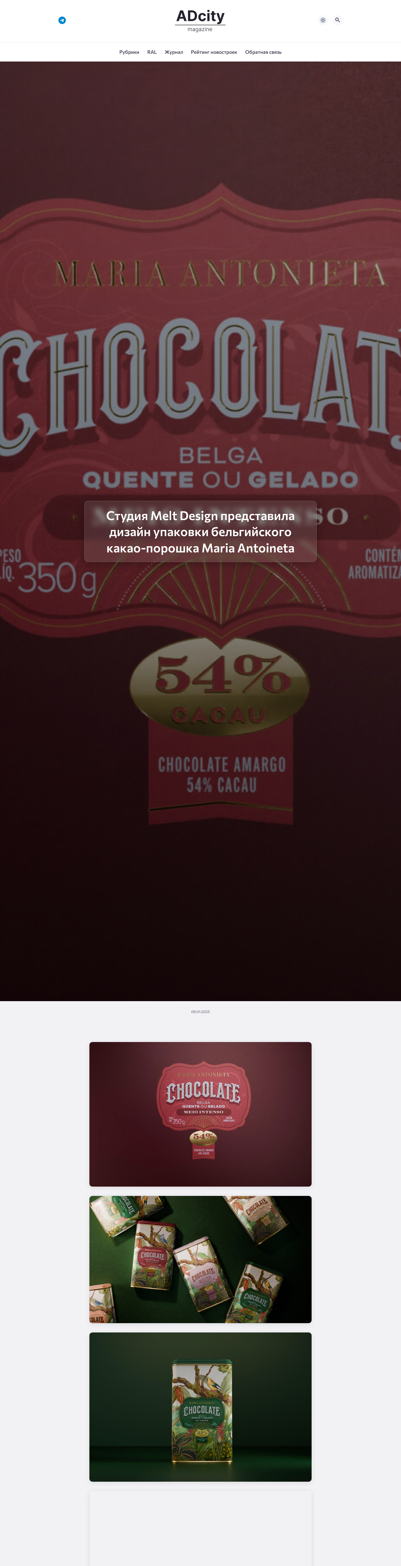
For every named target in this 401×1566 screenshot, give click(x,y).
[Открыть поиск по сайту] (338, 20)
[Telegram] (62, 20)
